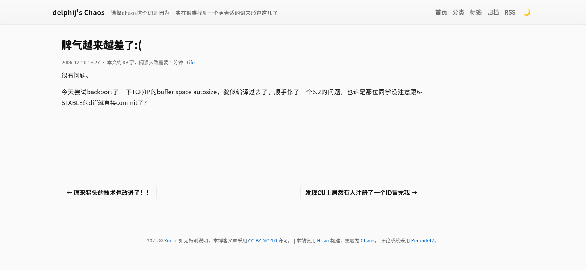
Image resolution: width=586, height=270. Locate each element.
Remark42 (422, 240)
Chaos (367, 240)
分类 (459, 12)
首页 (441, 12)
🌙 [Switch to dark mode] (527, 12)
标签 (476, 12)
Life (190, 62)
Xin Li (170, 240)
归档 (493, 12)
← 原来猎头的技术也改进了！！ (109, 192)
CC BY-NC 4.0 (262, 240)
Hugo (323, 240)
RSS (510, 12)
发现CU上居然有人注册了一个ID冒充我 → (361, 192)
